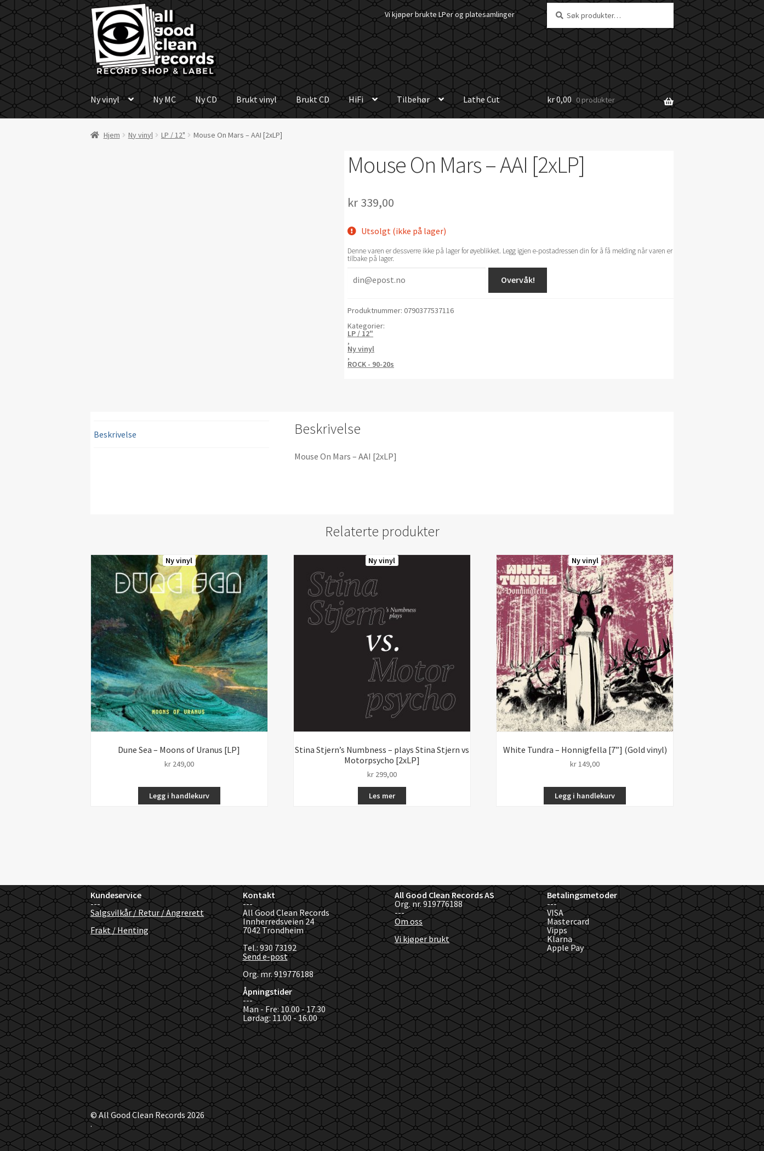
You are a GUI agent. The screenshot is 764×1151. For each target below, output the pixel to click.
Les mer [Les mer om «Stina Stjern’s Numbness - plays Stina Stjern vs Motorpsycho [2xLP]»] (382, 796)
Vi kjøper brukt (422, 938)
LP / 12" (173, 135)
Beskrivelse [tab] (115, 434)
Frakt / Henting (119, 930)
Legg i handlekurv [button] (179, 796)
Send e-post (265, 956)
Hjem (112, 135)
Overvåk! (518, 279)
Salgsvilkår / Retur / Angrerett (147, 912)
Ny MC (164, 99)
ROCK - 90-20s (370, 364)
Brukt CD (312, 99)
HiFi (356, 99)
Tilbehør (413, 99)
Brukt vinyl (256, 99)
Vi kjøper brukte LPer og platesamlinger (450, 14)
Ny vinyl (104, 99)
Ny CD (206, 99)
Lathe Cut (481, 99)
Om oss (409, 921)
